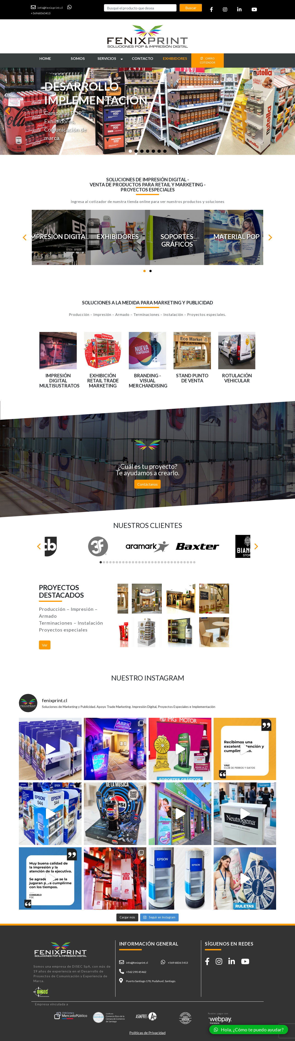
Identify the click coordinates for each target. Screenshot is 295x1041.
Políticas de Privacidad (147, 1032)
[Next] (270, 237)
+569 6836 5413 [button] (178, 962)
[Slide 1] (130, 151)
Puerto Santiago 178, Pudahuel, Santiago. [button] (151, 981)
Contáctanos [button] (147, 484)
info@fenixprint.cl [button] (137, 962)
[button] (49, 7)
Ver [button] (44, 645)
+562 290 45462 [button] (136, 972)
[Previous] (25, 237)
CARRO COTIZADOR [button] (207, 60)
